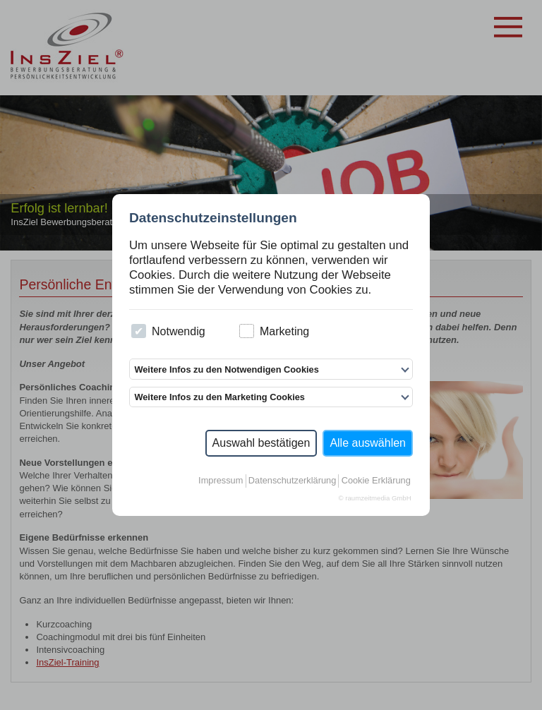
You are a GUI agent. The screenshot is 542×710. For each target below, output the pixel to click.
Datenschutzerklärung (292, 480)
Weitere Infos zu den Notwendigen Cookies (226, 369)
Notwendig (168, 331)
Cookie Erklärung (376, 480)
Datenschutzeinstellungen (213, 217)
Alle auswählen (368, 443)
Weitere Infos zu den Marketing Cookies (219, 397)
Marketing (274, 331)
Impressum (220, 480)
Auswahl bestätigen (261, 443)
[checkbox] (138, 331)
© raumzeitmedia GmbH (375, 498)
